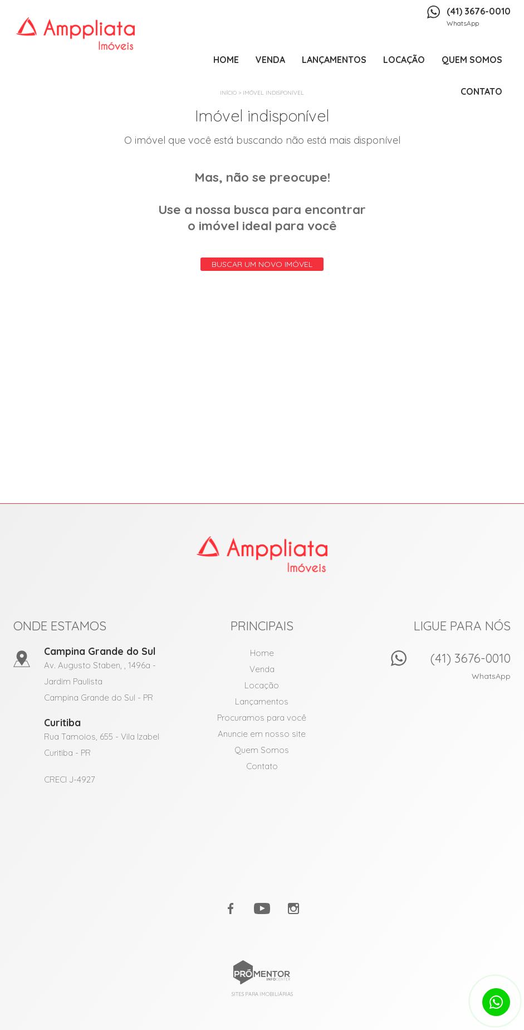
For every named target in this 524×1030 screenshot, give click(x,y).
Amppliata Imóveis (262, 554)
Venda (270, 59)
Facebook (231, 908)
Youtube (262, 908)
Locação (404, 59)
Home (226, 59)
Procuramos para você (261, 717)
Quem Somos (472, 59)
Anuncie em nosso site (262, 733)
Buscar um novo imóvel (262, 264)
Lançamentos (334, 59)
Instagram (293, 908)
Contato (481, 91)
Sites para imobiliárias (262, 994)
